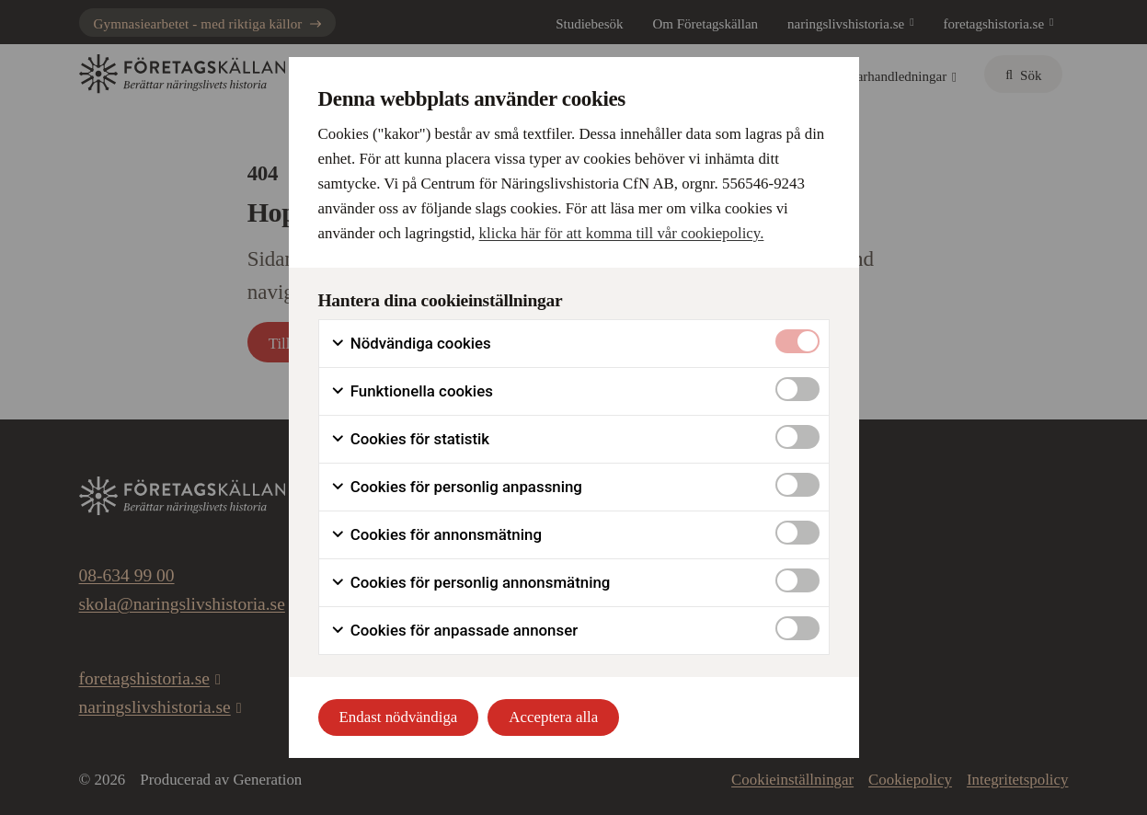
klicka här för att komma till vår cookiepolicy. (621, 233)
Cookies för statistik (410, 439)
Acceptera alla (553, 717)
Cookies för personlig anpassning (456, 487)
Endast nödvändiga (398, 717)
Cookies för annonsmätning (436, 535)
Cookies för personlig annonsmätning (470, 582)
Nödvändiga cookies (410, 343)
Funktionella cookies (411, 391)
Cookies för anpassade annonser (454, 630)
